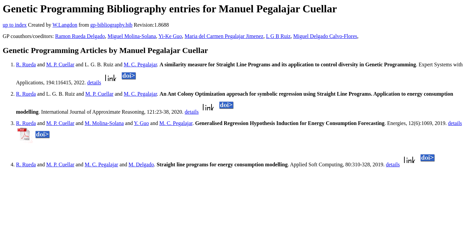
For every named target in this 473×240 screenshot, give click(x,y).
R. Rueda (26, 64)
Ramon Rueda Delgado (80, 36)
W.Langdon (64, 25)
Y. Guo (141, 123)
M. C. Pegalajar (140, 64)
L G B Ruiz (278, 36)
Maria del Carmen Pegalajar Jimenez (224, 36)
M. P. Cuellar (60, 64)
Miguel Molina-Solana (132, 36)
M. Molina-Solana (104, 123)
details (94, 82)
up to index (15, 25)
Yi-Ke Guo (170, 36)
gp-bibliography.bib (111, 25)
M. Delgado (141, 164)
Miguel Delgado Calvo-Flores (325, 36)
